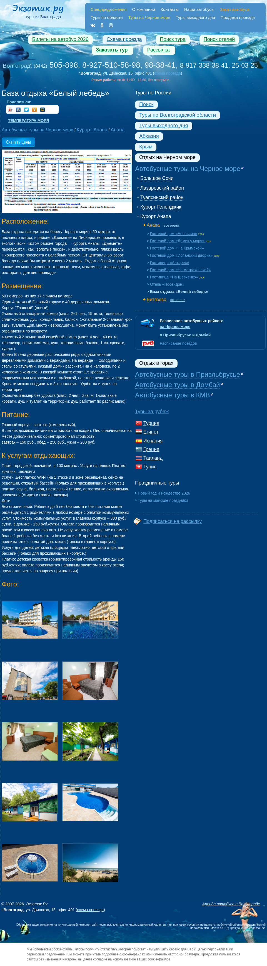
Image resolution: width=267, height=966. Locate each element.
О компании (143, 9)
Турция (151, 423)
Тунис (149, 466)
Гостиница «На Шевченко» (174, 277)
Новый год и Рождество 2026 (164, 493)
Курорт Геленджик (160, 207)
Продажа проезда (238, 17)
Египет (150, 432)
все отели (171, 226)
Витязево (156, 299)
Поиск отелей (219, 39)
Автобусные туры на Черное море (187, 168)
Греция (151, 449)
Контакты (170, 9)
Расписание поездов (178, 343)
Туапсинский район (161, 197)
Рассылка (159, 50)
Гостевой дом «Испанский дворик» (182, 255)
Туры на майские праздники (163, 500)
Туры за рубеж (152, 411)
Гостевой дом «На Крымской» (177, 248)
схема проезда (167, 73)
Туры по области (107, 17)
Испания (153, 441)
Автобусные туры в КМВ (172, 395)
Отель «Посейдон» (167, 284)
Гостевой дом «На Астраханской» (180, 270)
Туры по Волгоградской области (177, 115)
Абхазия (149, 136)
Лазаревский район (162, 188)
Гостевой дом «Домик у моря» (178, 241)
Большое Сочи (156, 178)
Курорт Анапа (155, 216)
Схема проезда (124, 39)
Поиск (146, 104)
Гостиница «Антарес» (169, 262)
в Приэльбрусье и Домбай (185, 335)
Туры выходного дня (195, 17)
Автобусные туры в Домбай (177, 384)
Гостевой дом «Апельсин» (173, 233)
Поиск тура (173, 39)
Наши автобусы (199, 9)
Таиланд (153, 458)
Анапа (153, 225)
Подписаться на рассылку (172, 521)
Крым (145, 147)
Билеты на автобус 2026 (60, 39)
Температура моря (28, 120)
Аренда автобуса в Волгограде (231, 904)
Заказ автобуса (234, 9)
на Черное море (175, 326)
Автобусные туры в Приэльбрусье (187, 374)
